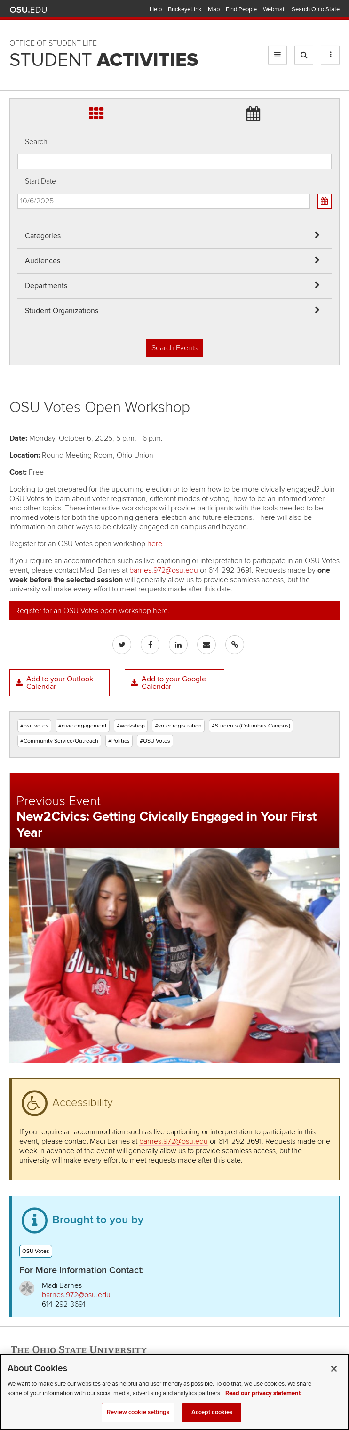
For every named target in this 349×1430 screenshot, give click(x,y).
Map (214, 9)
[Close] (334, 1377)
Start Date (40, 181)
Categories (43, 236)
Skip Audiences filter (17, 13)
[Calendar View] (324, 201)
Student (103, 60)
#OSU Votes (155, 740)
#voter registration (178, 725)
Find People (241, 9)
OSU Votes (35, 1251)
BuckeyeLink (185, 9)
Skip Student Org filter (17, 63)
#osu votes (34, 725)
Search (36, 141)
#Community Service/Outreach (59, 740)
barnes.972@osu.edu (164, 570)
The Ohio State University (28, 10)
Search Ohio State (316, 9)
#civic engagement (82, 725)
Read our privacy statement (263, 1402)
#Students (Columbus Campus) (251, 725)
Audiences (42, 261)
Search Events (174, 348)
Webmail (274, 9)
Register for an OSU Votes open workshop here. (92, 610)
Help (156, 9)
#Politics (119, 740)
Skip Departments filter (17, 38)
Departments (46, 286)
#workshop (131, 725)
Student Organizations (61, 310)
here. (155, 544)
